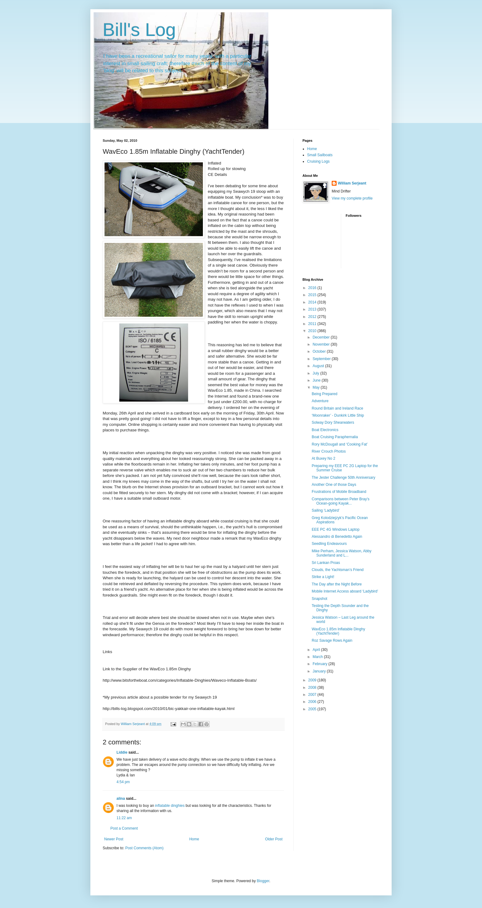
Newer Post (113, 839)
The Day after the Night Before (337, 584)
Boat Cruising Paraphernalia (335, 437)
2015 (313, 295)
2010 (313, 331)
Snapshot (319, 599)
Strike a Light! (323, 577)
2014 (313, 302)
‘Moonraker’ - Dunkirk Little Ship (338, 415)
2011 (313, 324)
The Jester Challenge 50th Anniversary (343, 477)
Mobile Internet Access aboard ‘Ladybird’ (345, 591)
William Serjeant (352, 183)
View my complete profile (352, 198)
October (320, 351)
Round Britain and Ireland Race (337, 408)
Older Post (273, 839)
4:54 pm (123, 782)
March (318, 657)
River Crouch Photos (329, 451)
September (322, 359)
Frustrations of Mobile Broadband (339, 492)
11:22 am (124, 818)
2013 (313, 309)
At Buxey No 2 (323, 458)
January (320, 671)
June (317, 380)
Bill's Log (139, 29)
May (317, 387)
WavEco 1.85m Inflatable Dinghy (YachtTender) (338, 631)
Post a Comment (124, 828)
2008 (313, 687)
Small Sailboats (320, 155)
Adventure (320, 401)
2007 (313, 694)
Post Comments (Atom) (144, 848)
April (317, 650)
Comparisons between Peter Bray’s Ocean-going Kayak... (340, 501)
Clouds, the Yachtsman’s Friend (338, 570)
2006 (313, 702)
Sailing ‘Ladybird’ (326, 510)
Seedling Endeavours (329, 543)
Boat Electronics (325, 430)
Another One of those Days (334, 484)
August (319, 366)
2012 (313, 317)
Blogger (263, 881)
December (322, 337)
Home (194, 839)
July (316, 373)
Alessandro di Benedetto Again (337, 536)
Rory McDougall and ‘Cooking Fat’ (340, 444)
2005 (313, 709)
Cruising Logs (318, 161)
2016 (313, 288)
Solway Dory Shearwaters (333, 422)
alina (121, 798)
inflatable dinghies (170, 805)
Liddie (122, 752)
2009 (313, 680)
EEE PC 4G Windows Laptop (335, 529)
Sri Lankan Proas (326, 563)
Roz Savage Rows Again (332, 640)
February (320, 664)
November (322, 344)
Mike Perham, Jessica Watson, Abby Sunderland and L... (341, 553)
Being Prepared (324, 394)
